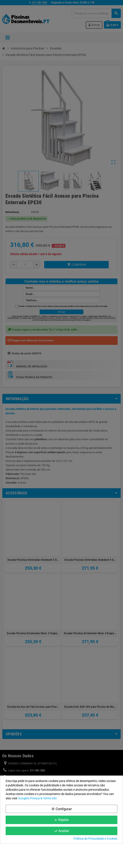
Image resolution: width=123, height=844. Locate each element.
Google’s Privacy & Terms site (37, 798)
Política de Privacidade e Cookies (95, 838)
